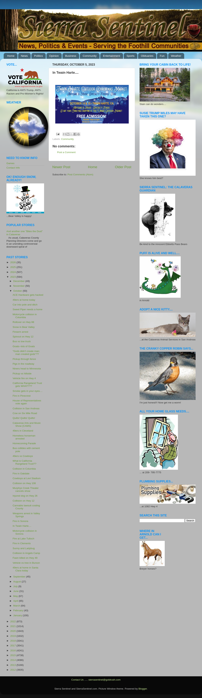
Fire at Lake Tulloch (23, 538)
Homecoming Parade (24, 443)
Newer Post (61, 167)
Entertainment (111, 55)
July (15, 586)
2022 (13, 621)
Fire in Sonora (20, 521)
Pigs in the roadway (23, 363)
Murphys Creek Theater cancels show (26, 489)
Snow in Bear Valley (24, 327)
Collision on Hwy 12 (24, 500)
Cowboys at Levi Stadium (27, 478)
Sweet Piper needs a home (27, 309)
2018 (13, 640)
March (17, 605)
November (19, 285)
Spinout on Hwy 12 (23, 336)
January (18, 615)
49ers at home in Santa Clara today (25, 569)
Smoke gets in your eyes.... (28, 391)
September (19, 576)
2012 (13, 669)
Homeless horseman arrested (24, 437)
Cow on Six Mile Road (25, 413)
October (18, 290)
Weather (176, 55)
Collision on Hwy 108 (24, 483)
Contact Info (13, 167)
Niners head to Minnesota (27, 368)
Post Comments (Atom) (80, 174)
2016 (13, 650)
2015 (13, 655)
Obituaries (147, 55)
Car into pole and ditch (25, 304)
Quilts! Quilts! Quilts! (24, 418)
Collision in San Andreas (26, 408)
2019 (13, 636)
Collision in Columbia (24, 468)
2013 (13, 665)
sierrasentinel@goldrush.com (104, 679)
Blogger (142, 688)
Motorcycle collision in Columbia (25, 316)
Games (10, 163)
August (17, 581)
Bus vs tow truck (22, 341)
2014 (13, 660)
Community (90, 55)
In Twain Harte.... (22, 526)
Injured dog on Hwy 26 (25, 495)
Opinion (54, 55)
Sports (130, 55)
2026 (13, 262)
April (16, 600)
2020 (13, 631)
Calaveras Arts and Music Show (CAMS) (27, 424)
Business (70, 55)
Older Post (123, 167)
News (24, 55)
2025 (13, 267)
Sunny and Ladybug (24, 548)
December (19, 281)
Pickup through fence (24, 359)
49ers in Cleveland (23, 430)
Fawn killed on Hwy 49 (25, 557)
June (16, 591)
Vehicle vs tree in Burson (26, 562)
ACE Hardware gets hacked (28, 294)
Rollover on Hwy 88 (23, 322)
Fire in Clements (22, 543)
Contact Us (77, 679)
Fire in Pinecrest (22, 395)
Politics (38, 55)
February (18, 610)
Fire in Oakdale (21, 473)
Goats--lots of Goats (24, 346)
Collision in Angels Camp (26, 553)
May (16, 596)
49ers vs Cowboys (23, 456)
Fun (162, 55)
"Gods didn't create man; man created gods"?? (26, 352)
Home (11, 55)
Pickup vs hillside (22, 373)
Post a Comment (66, 152)
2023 (13, 276)
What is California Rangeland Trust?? (24, 462)
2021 (13, 626)
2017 (13, 645)
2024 (13, 272)
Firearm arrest (20, 331)
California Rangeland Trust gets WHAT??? (27, 384)
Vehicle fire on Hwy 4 (24, 378)
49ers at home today (24, 299)
